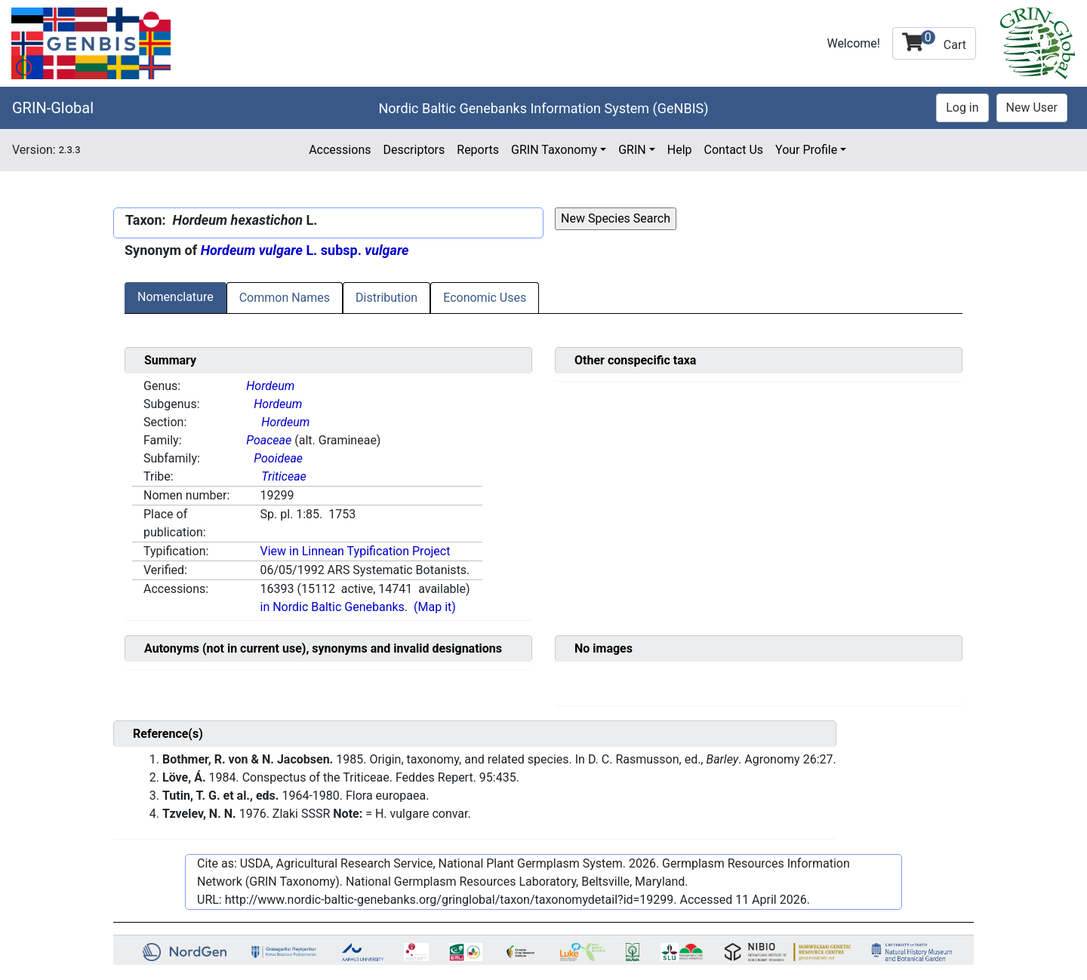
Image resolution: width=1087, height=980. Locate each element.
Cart (934, 41)
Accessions (340, 150)
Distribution (386, 297)
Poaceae (268, 440)
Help (679, 150)
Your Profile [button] (806, 150)
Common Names (284, 297)
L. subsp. (305, 250)
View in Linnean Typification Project (355, 551)
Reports (478, 150)
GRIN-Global (53, 108)
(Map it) (435, 607)
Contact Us (734, 150)
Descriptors (414, 150)
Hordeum (270, 386)
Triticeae (283, 476)
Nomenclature (175, 297)
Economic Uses (484, 297)
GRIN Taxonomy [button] (554, 150)
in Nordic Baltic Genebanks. (334, 607)
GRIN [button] (632, 150)
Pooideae (278, 458)
